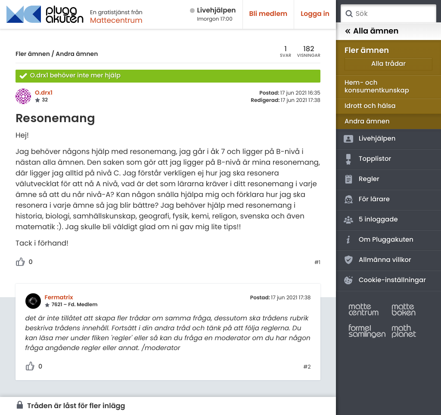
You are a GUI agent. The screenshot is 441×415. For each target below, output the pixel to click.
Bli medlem (268, 13)
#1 (317, 262)
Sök (349, 13)
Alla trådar (388, 63)
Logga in (315, 13)
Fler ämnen (33, 53)
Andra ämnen (77, 53)
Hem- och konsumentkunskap (377, 86)
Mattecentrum (116, 20)
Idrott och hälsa (370, 106)
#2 (307, 367)
